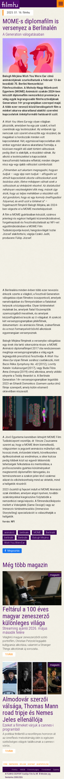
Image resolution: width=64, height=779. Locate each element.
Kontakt (31, 764)
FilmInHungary (33, 770)
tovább (9, 654)
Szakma (56, 770)
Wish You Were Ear (14, 542)
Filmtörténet (46, 770)
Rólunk (23, 764)
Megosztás (12, 550)
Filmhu (14, 770)
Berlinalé (50, 532)
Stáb (5, 764)
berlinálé (8, 537)
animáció (9, 532)
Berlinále (22, 537)
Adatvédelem (42, 764)
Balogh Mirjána (40, 537)
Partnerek (13, 764)
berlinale (24, 532)
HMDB (22, 770)
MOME (37, 532)
